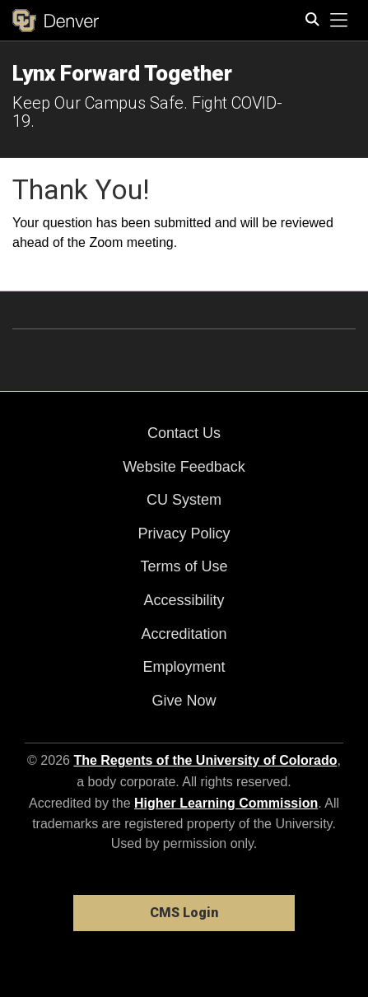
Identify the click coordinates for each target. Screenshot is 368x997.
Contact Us (184, 433)
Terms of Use (183, 566)
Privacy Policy (183, 533)
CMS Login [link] (184, 912)
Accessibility (183, 600)
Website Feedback (184, 467)
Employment (183, 667)
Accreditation (183, 634)
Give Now (183, 700)
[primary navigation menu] (339, 20)
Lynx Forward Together (122, 73)
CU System (184, 500)
